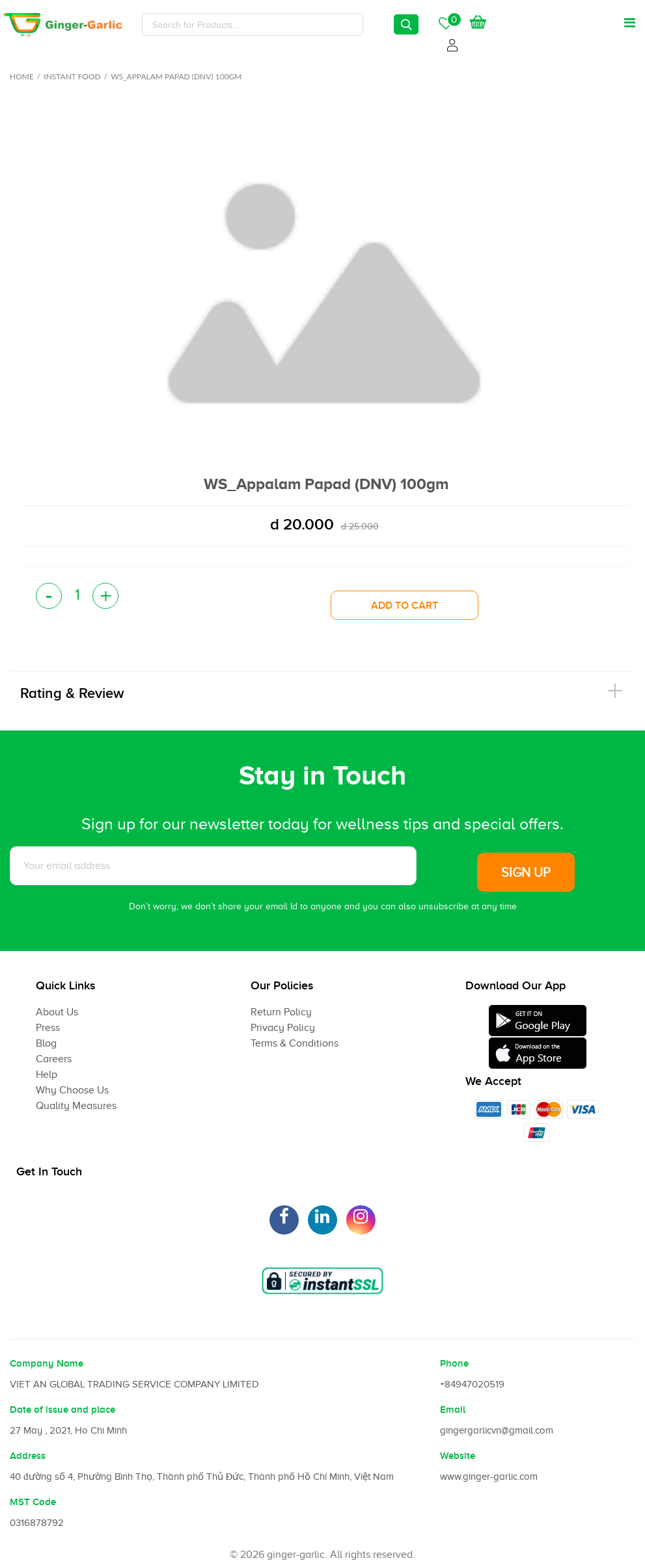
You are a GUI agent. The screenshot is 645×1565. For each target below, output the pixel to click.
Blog (46, 1043)
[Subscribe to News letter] (213, 865)
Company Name (46, 1363)
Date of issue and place (62, 1409)
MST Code (33, 1502)
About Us (57, 1012)
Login (454, 43)
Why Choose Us (72, 1090)
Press (48, 1028)
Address (28, 1456)
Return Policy (281, 1012)
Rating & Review (72, 693)
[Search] (252, 24)
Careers (54, 1059)
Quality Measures (76, 1106)
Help (46, 1074)
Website (457, 1456)
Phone (454, 1363)
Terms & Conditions (294, 1043)
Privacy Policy (283, 1028)
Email (452, 1409)
